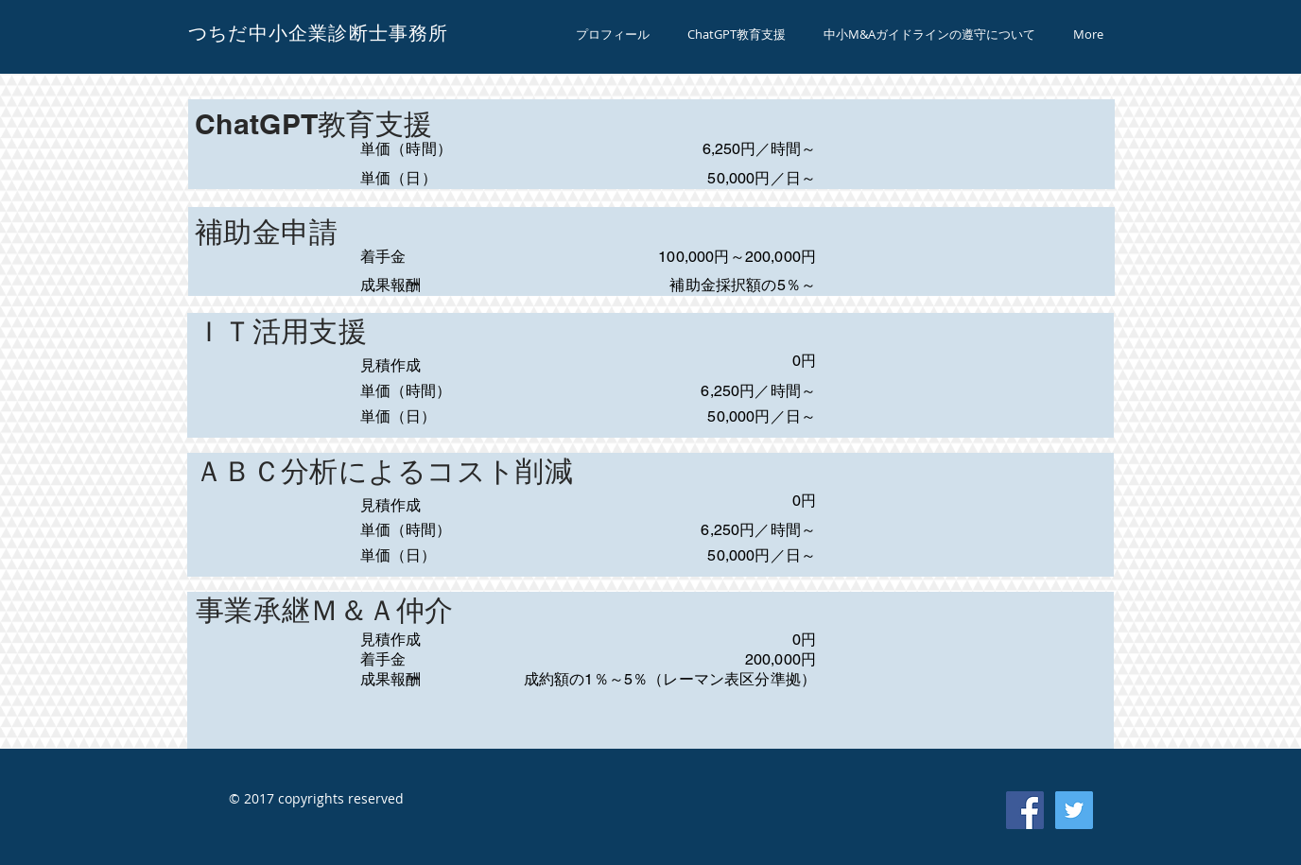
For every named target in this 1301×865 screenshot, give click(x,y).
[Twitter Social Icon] (1074, 810)
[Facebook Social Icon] (1025, 810)
